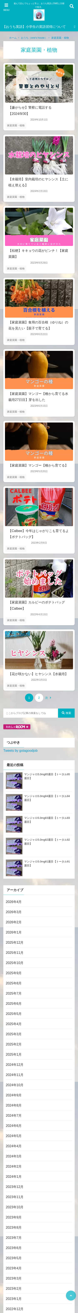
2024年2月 (14, 1166)
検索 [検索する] (66, 713)
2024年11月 (15, 1075)
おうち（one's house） (34, 37)
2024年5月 (14, 1136)
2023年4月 (14, 1268)
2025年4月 (14, 1024)
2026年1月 (14, 932)
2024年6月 (14, 1126)
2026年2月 (14, 922)
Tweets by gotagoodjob (20, 750)
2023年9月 (14, 1217)
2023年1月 (14, 1299)
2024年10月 (15, 1085)
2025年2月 (14, 1044)
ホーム (13, 37)
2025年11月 (15, 952)
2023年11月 (15, 1197)
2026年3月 (14, 912)
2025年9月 (14, 973)
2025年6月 (14, 1003)
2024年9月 (14, 1095)
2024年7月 (14, 1115)
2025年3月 (14, 1034)
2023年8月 (14, 1227)
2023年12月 (15, 1187)
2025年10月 (15, 963)
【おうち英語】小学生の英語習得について (34, 26)
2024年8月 (14, 1105)
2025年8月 (14, 983)
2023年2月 (14, 1288)
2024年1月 (14, 1176)
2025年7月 (14, 993)
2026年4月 (14, 902)
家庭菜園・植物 (60, 37)
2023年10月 (15, 1207)
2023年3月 (14, 1278)
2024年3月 (14, 1156)
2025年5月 (14, 1014)
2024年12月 (15, 1064)
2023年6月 (14, 1248)
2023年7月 (14, 1237)
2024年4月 (14, 1146)
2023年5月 (14, 1258)
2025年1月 (14, 1054)
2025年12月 (15, 942)
